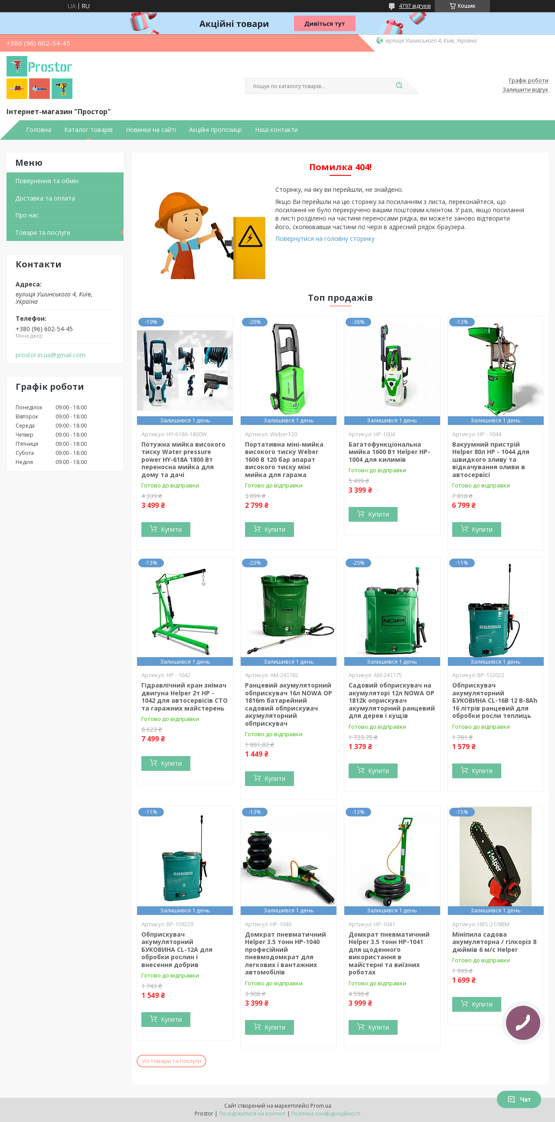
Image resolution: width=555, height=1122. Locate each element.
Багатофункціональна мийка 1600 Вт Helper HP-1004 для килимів (389, 452)
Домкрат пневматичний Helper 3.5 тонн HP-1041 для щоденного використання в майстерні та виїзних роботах (389, 953)
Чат (519, 1099)
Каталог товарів (88, 130)
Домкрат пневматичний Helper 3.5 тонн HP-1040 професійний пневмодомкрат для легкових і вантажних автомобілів (285, 953)
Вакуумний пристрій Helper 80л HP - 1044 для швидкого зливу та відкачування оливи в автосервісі (490, 459)
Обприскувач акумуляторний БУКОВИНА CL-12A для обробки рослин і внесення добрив (176, 949)
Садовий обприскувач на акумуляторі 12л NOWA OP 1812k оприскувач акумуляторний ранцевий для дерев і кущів (392, 700)
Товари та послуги (42, 232)
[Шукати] (399, 86)
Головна (38, 130)
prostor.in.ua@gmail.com (50, 355)
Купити (171, 529)
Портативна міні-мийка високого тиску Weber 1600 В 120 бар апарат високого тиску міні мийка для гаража (284, 459)
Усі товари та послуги (171, 1061)
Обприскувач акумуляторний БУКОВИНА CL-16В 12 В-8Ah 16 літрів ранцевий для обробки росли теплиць (494, 700)
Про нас (27, 215)
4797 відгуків (415, 6)
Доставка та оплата (45, 198)
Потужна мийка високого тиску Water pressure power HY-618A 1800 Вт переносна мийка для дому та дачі (183, 459)
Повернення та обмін (46, 181)
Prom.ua (320, 1105)
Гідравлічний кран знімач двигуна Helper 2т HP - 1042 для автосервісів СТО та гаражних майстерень (184, 696)
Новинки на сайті (151, 130)
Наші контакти (276, 130)
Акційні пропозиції (215, 130)
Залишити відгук (525, 90)
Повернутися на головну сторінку (325, 238)
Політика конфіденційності (325, 1113)
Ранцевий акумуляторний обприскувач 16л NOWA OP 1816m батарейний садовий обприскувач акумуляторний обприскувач (288, 704)
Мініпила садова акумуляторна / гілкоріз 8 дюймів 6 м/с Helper (494, 942)
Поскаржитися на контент (252, 1113)
